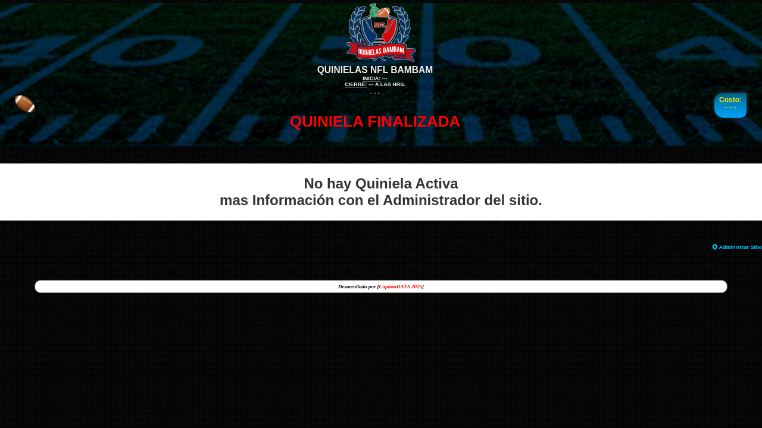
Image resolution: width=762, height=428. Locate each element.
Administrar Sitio (737, 247)
